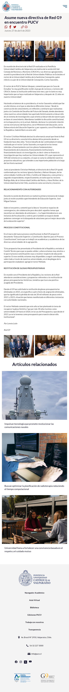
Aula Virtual (34, 600)
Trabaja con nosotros (34, 622)
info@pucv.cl (34, 653)
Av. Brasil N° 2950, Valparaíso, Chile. (34, 637)
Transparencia (34, 629)
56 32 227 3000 (34, 645)
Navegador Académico (34, 593)
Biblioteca (34, 607)
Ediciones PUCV (35, 615)
